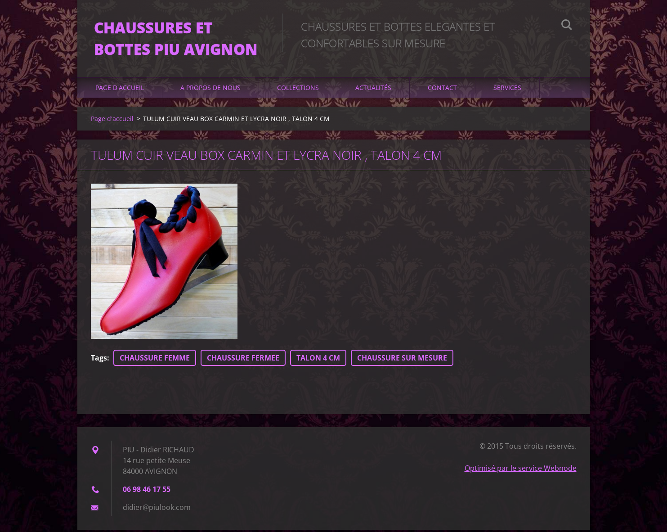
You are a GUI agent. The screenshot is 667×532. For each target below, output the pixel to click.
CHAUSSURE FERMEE (243, 360)
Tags (99, 360)
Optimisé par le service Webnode (521, 470)
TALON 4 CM (318, 360)
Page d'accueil (119, 90)
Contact (442, 90)
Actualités (373, 90)
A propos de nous (210, 90)
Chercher (566, 26)
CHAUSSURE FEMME (155, 360)
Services (507, 90)
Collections (298, 90)
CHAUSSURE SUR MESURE (402, 360)
